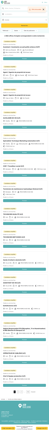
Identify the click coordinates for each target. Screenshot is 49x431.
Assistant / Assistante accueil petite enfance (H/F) (21, 47)
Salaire (17, 30)
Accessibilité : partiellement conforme (11, 421)
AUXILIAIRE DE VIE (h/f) (11, 120)
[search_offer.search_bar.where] (24, 14)
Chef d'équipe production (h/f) (14, 378)
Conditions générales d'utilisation (39, 421)
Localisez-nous (5, 416)
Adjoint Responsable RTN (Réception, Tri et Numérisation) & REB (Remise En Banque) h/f (24, 331)
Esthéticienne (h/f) (10, 308)
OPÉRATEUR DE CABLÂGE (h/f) (14, 355)
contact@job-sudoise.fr (7, 415)
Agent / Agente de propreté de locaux (16, 74)
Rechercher (24, 25)
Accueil (3, 399)
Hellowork (29, 429)
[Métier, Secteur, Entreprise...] (24, 8)
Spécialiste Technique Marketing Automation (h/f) (21, 143)
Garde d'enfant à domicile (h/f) (14, 262)
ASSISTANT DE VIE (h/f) (12, 285)
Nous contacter (32, 422)
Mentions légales (25, 421)
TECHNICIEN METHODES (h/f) (14, 239)
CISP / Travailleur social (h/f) (13, 168)
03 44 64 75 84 (5, 413)
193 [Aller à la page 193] (28, 392)
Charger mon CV (42, 428)
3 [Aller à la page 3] (21, 392)
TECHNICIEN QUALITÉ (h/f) (13, 216)
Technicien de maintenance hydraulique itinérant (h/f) (22, 191)
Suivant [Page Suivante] (33, 392)
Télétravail (6, 30)
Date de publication (30, 30)
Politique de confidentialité (20, 422)
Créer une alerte (8, 428)
